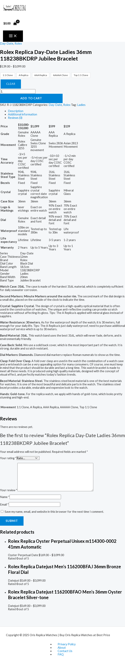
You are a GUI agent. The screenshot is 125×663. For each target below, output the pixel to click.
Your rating (8, 458)
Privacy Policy (67, 644)
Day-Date (6, 43)
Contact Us (65, 651)
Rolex (18, 43)
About (62, 647)
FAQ (61, 654)
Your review (8, 490)
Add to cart (31, 98)
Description (15, 111)
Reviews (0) (15, 117)
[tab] (66, 111)
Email (4, 504)
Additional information (22, 114)
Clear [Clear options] (10, 83)
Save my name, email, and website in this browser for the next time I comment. (54, 511)
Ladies (81, 104)
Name (5, 496)
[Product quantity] (17, 91)
